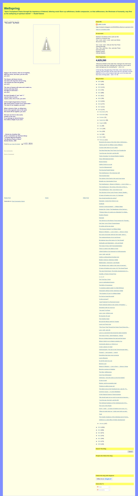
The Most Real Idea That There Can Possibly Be (112, 150)
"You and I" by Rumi (104, 310)
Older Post (86, 198)
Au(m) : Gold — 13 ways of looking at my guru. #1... (113, 408)
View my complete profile (103, 29)
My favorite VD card (104, 316)
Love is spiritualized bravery (106, 282)
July (100, 126)
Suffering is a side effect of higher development (112, 420)
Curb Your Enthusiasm (105, 375)
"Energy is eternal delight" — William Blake (111, 206)
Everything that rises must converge (109, 355)
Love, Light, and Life (104, 254)
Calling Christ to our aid (105, 164)
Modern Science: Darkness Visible (108, 260)
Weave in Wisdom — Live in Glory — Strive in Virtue (113, 232)
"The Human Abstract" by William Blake (110, 229)
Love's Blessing (103, 358)
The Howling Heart (104, 319)
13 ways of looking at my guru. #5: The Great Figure (113, 268)
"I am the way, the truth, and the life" (109, 153)
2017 (99, 107)
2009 (99, 444)
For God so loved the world (106, 296)
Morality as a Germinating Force (108, 181)
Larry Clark (102, 24)
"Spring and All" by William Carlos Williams (111, 145)
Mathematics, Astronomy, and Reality (109, 262)
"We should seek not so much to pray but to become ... (114, 397)
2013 (99, 433)
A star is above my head (105, 347)
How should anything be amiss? (108, 198)
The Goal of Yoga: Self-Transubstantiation (110, 246)
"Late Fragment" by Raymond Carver (109, 302)
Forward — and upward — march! (108, 352)
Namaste (101, 218)
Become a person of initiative (107, 369)
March (101, 137)
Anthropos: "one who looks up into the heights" (112, 377)
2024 (99, 87)
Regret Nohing (103, 161)
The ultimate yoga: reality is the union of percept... (113, 265)
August (101, 123)
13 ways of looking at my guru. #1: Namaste (111, 195)
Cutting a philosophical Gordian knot (109, 257)
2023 (99, 90)
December (102, 112)
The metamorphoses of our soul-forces (109, 237)
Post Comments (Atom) (18, 201)
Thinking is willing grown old (107, 386)
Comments (101, 490)
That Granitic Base (104, 175)
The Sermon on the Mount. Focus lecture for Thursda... (114, 220)
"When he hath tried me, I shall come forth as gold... (113, 411)
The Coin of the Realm (105, 405)
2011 (99, 438)
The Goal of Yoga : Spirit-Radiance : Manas (111, 335)
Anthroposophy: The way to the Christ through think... (114, 349)
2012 (99, 435)
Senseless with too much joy (107, 307)
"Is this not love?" (104, 299)
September (102, 120)
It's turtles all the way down (106, 226)
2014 (99, 430)
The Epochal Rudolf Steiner (106, 170)
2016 (99, 109)
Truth (100, 414)
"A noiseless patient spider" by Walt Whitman (111, 288)
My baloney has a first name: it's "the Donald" (111, 240)
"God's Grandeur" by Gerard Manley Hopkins (111, 156)
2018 (99, 104)
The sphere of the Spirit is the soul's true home (112, 178)
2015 (99, 427)
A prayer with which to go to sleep (108, 147)
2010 (99, 441)
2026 (99, 81)
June (100, 128)
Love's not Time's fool (105, 324)
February (102, 140)
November (102, 114)
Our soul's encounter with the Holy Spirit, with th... (113, 234)
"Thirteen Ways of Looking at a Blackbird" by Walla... (113, 212)
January (101, 423)
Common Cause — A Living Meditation (109, 391)
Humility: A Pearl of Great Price (107, 274)
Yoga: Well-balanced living (106, 159)
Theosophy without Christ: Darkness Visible (111, 290)
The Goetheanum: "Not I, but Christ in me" (110, 189)
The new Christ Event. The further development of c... (114, 271)
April (100, 134)
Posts (99, 487)
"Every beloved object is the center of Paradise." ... (113, 304)
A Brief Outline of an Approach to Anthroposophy (112, 251)
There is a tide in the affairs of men (108, 248)
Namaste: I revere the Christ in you (108, 201)
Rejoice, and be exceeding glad (107, 383)
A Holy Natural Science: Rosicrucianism (110, 394)
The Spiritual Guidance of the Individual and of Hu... (113, 403)
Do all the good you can (105, 361)
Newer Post (7, 198)
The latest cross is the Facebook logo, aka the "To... (113, 389)
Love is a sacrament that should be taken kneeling (113, 333)
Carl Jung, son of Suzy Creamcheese (109, 223)
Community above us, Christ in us (108, 344)
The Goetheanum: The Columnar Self (109, 173)
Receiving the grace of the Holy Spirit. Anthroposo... (113, 142)
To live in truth (103, 380)
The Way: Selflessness (105, 372)
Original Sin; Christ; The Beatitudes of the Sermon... (113, 209)
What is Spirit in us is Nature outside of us (110, 341)
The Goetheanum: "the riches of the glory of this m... (113, 187)
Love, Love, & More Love (106, 313)
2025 (99, 84)
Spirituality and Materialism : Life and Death (111, 243)
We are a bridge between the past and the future (112, 338)
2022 (99, 92)
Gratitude (101, 203)
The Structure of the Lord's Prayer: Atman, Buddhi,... (113, 192)
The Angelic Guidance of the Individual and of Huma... (114, 417)
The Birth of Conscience (105, 285)
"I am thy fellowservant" (105, 167)
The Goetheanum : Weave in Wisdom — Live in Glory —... (115, 184)
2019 (99, 101)
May (100, 131)
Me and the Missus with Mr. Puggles (109, 321)
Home (46, 198)
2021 (99, 95)
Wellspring (12, 8)
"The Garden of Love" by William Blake (110, 293)
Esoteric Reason (103, 215)
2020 (99, 98)
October (101, 117)
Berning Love (102, 363)
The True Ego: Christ (105, 279)
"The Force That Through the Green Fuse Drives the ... (114, 327)
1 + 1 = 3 (101, 276)
